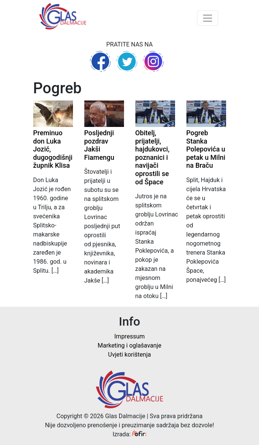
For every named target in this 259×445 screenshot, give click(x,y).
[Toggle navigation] (207, 18)
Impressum (129, 336)
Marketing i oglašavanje (129, 345)
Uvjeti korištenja (129, 354)
